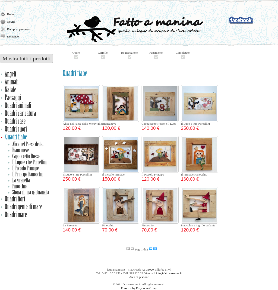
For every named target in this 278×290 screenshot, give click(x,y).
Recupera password (18, 29)
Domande (13, 36)
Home (10, 14)
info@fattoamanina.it (169, 273)
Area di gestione (139, 277)
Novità (11, 21)
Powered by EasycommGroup (139, 288)
